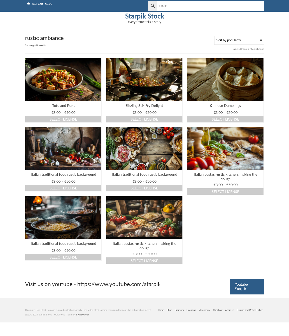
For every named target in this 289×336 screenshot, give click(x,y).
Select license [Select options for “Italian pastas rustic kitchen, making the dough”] (225, 191)
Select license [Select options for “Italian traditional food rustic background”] (63, 188)
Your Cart (39, 3)
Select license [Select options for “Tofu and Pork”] (63, 119)
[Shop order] (239, 40)
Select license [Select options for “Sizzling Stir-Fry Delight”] (144, 119)
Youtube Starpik (241, 286)
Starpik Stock (144, 16)
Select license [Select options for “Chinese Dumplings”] (225, 119)
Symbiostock (82, 314)
